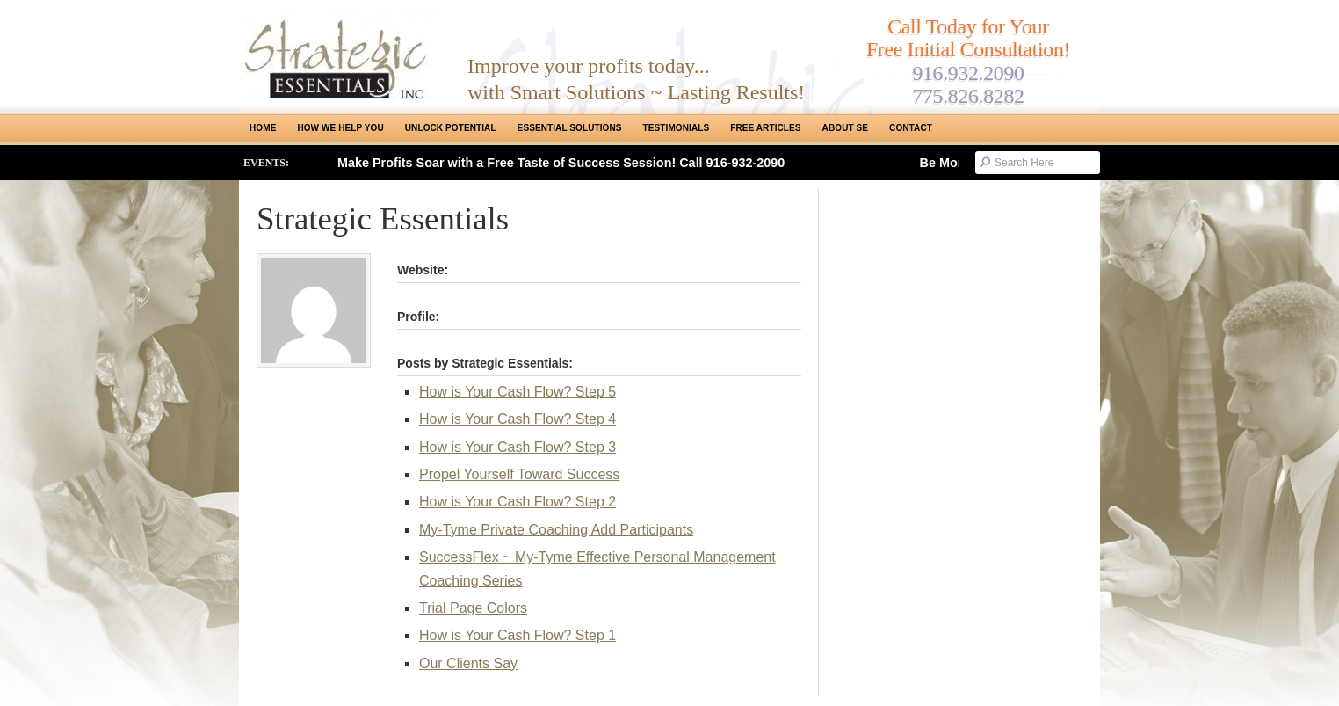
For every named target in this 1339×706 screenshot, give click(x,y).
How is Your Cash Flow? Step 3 (517, 447)
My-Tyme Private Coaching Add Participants (556, 529)
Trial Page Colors (473, 607)
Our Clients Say (468, 663)
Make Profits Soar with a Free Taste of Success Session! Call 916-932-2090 (561, 163)
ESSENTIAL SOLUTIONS (570, 128)
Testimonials (676, 128)
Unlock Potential (450, 128)
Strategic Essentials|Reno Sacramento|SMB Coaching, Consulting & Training (340, 55)
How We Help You (340, 128)
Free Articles (765, 128)
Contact (910, 128)
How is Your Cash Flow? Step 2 (517, 501)
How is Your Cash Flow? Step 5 (517, 391)
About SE (845, 128)
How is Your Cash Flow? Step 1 (517, 635)
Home (263, 128)
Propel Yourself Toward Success (519, 474)
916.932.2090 (968, 73)
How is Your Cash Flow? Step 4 (517, 418)
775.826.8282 (968, 95)
